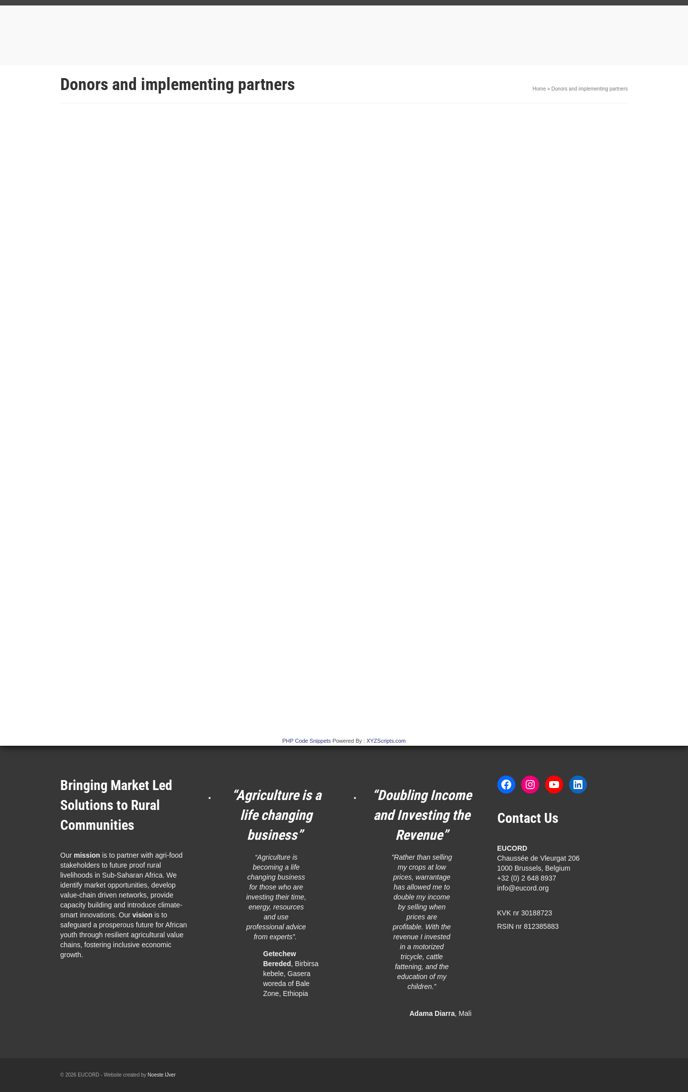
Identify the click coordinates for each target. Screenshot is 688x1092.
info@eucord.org (523, 888)
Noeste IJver (162, 1075)
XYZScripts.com (386, 741)
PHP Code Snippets (306, 741)
